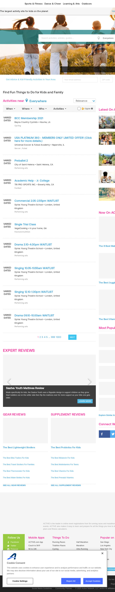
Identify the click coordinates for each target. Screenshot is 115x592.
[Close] (102, 553)
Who (43, 108)
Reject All (70, 581)
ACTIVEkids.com (21, 527)
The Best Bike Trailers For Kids (16, 458)
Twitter (13, 546)
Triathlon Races (58, 546)
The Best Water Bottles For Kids (16, 478)
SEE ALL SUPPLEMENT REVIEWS (66, 485)
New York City (106, 549)
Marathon (80, 546)
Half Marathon (82, 542)
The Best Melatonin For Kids (63, 458)
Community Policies (63, 588)
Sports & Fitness (34, 3)
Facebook (15, 542)
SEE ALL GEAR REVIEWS (14, 485)
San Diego (104, 542)
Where (27, 108)
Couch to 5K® (34, 546)
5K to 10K (32, 549)
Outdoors (87, 3)
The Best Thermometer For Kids (16, 471)
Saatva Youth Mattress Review (25, 388)
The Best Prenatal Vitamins (62, 478)
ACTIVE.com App (35, 542)
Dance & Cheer (52, 3)
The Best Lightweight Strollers (19, 447)
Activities (60, 108)
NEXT (72, 337)
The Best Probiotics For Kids (66, 447)
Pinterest (14, 549)
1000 (58, 337)
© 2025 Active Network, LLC (87, 588)
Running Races (58, 542)
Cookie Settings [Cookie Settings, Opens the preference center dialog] (19, 581)
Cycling (55, 549)
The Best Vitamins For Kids (62, 471)
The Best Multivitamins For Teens (65, 464)
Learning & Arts (71, 3)
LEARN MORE (85, 401)
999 (53, 337)
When (11, 108)
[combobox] (84, 100)
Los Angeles (105, 546)
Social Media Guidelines (42, 588)
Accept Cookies (93, 581)
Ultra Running (82, 549)
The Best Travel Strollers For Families (18, 464)
